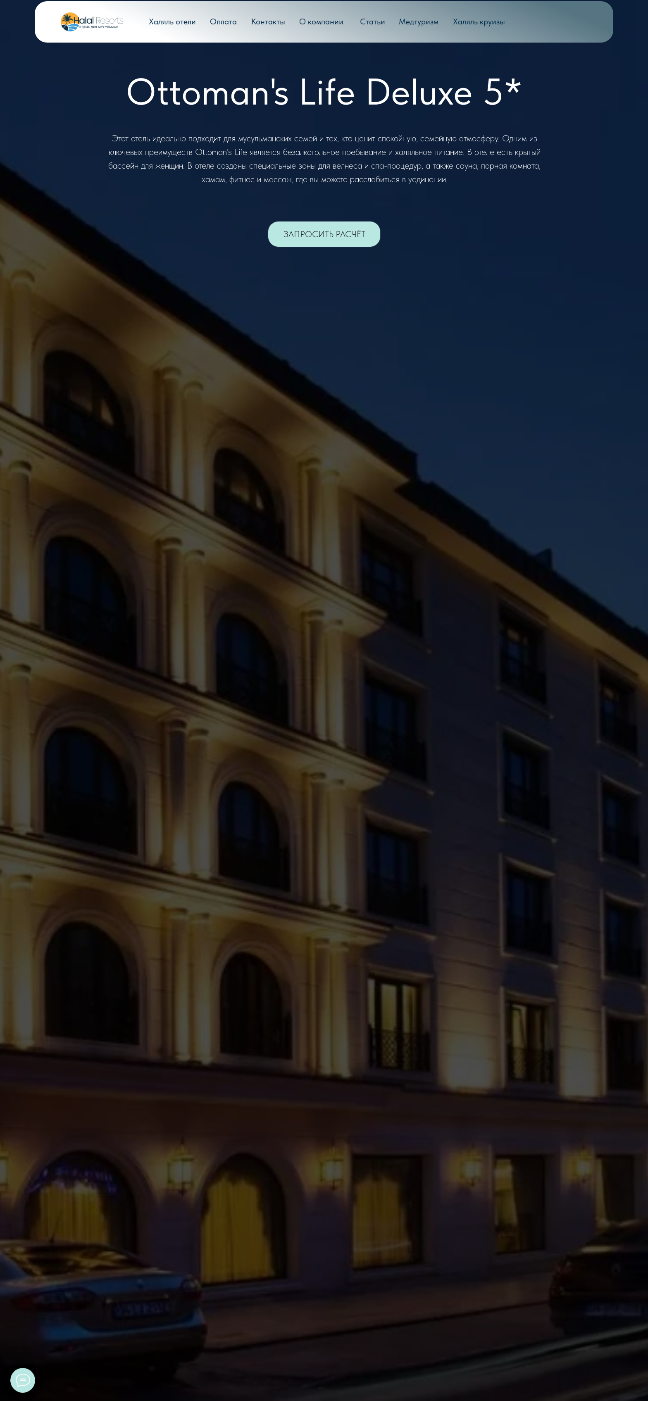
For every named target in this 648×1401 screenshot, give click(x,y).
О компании (321, 21)
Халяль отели (172, 21)
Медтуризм (418, 21)
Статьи (372, 21)
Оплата (223, 21)
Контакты (268, 21)
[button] (324, 234)
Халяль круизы (479, 21)
